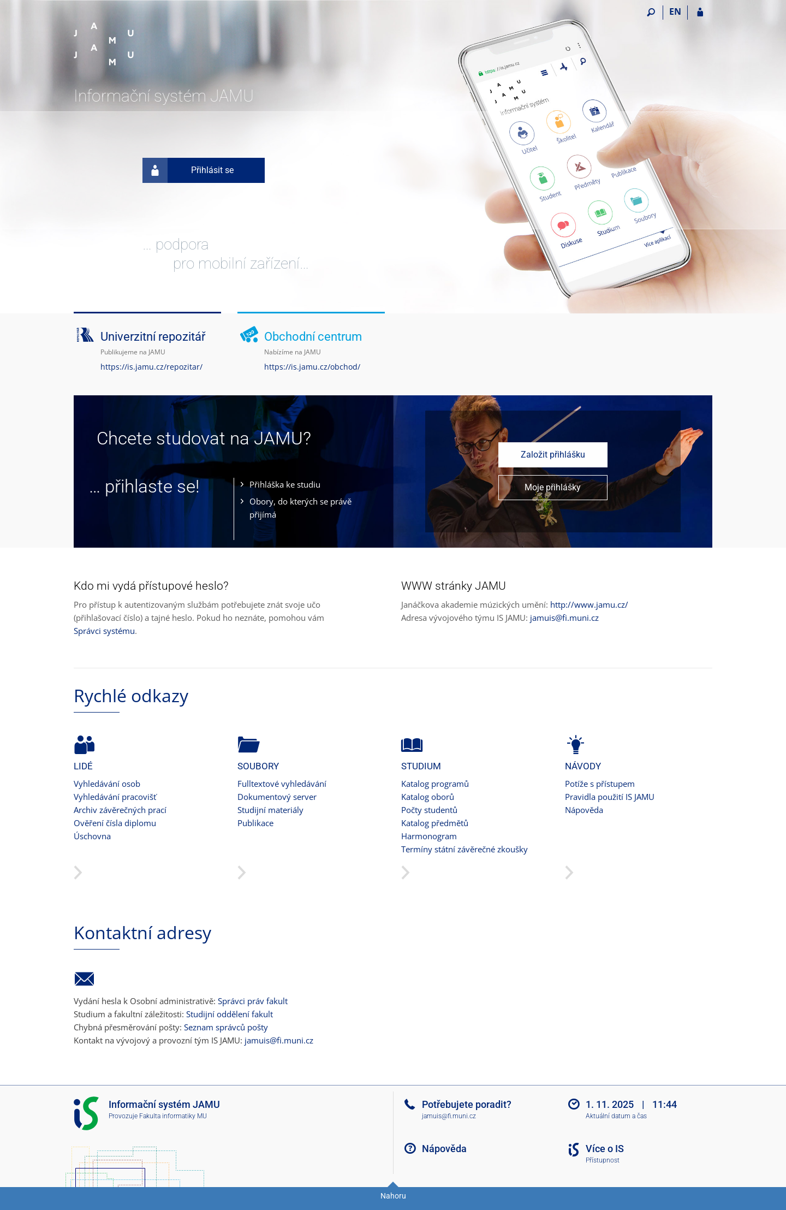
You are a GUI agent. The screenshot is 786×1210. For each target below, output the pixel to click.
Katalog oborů (427, 796)
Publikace (255, 822)
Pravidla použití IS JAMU (609, 796)
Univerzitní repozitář (152, 336)
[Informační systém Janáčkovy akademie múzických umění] (135, 44)
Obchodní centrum (313, 336)
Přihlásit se (188, 170)
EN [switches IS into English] (675, 11)
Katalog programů (435, 783)
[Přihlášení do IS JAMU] (700, 12)
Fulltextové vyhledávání (281, 783)
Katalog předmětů (434, 822)
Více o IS (605, 1148)
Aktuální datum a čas (616, 1116)
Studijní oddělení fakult (229, 1014)
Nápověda (584, 809)
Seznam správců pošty (226, 1027)
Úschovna (92, 836)
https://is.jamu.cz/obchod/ (312, 366)
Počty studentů (429, 809)
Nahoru (393, 1195)
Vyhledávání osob (107, 783)
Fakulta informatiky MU (173, 1116)
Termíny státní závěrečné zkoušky (464, 849)
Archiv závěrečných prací (120, 809)
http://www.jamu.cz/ (589, 604)
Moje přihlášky (553, 487)
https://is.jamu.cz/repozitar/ (151, 366)
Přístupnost (603, 1160)
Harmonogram (429, 836)
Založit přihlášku (553, 454)
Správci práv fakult (253, 1000)
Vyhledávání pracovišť (115, 796)
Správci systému (104, 630)
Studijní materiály (270, 809)
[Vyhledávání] (651, 12)
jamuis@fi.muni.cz (564, 617)
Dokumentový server (277, 796)
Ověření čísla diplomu (115, 822)
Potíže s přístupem (600, 783)
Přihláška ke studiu (284, 484)
